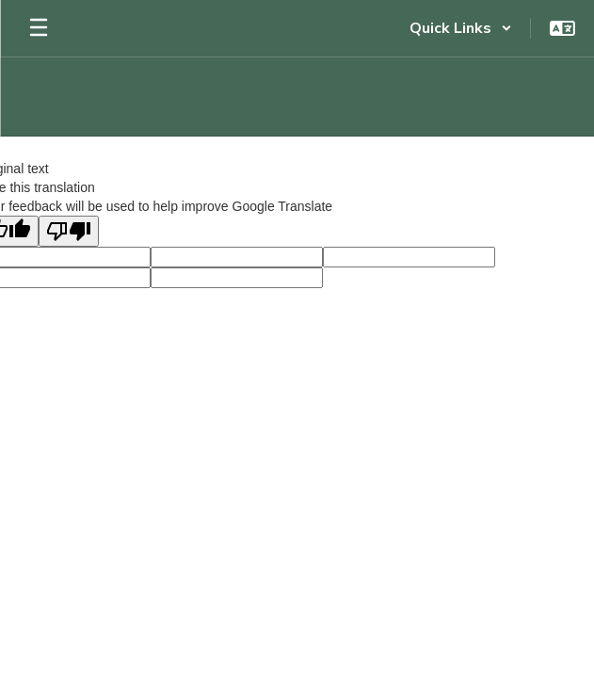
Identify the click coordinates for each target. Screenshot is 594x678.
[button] (461, 28)
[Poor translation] (69, 231)
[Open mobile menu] (38, 28)
